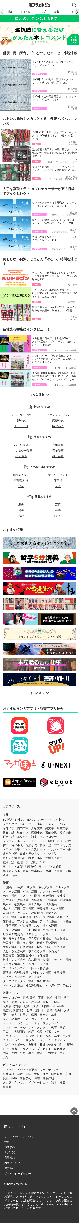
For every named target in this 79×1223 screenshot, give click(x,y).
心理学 (58, 516)
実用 (68, 1074)
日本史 (44, 1014)
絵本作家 (37, 871)
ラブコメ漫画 (11, 964)
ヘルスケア (27, 1027)
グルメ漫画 (62, 887)
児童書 (58, 871)
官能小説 (51, 832)
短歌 (34, 862)
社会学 (35, 1002)
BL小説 (7, 819)
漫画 (6, 882)
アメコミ (23, 913)
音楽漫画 (48, 895)
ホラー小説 (21, 426)
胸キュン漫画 (25, 942)
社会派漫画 (27, 947)
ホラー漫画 (10, 895)
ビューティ (33, 1023)
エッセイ (22, 836)
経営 (66, 997)
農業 (49, 1010)
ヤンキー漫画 (62, 959)
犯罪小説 (8, 862)
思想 (23, 1053)
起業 (21, 486)
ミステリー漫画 (30, 895)
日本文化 (51, 1053)
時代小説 (58, 426)
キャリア (8, 1069)
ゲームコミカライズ (35, 964)
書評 (40, 1053)
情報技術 (25, 1078)
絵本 (25, 871)
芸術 (58, 504)
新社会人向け (21, 475)
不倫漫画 (54, 951)
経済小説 (65, 832)
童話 (6, 875)
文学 (66, 1010)
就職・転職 (10, 1078)
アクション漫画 (27, 921)
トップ (42, 11)
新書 (14, 1049)
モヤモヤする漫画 (14, 938)
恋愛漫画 (21, 456)
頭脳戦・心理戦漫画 (15, 972)
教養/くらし (10, 993)
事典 (48, 871)
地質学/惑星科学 (13, 1010)
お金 (58, 486)
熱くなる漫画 (36, 951)
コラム (18, 1040)
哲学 (21, 510)
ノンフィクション (14, 1082)
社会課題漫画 (34, 985)
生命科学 (58, 1006)
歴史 (21, 504)
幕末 (54, 1014)
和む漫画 (34, 959)
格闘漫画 (37, 913)
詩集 (34, 836)
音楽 (48, 1036)
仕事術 (58, 480)
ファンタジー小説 (58, 415)
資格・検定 (41, 1074)
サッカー (31, 1040)
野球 (70, 1044)
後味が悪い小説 (30, 854)
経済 (6, 1002)
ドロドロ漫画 (31, 930)
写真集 (66, 1036)
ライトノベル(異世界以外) (19, 866)
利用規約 (9, 1157)
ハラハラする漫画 (54, 930)
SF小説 (21, 420)
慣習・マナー (53, 1031)
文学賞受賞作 (53, 858)
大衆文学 (37, 828)
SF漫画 (19, 887)
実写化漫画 (10, 947)
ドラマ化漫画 (11, 930)
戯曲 (51, 841)
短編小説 (31, 845)
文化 (62, 1053)
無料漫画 (8, 921)
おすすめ (25, 11)
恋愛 (40, 1031)
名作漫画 (42, 955)
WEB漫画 (8, 913)
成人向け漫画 (11, 908)
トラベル (8, 1023)
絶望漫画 (59, 947)
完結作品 (51, 913)
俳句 (42, 862)
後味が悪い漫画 (47, 942)
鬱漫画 (47, 959)
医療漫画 (42, 908)
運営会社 (9, 1168)
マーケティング (58, 475)
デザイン (59, 1040)
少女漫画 (58, 456)
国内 (14, 1053)
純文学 (49, 828)
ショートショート (34, 841)
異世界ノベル (11, 871)
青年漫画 (58, 450)
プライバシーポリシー (17, 1173)
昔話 (14, 875)
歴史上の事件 (11, 1019)
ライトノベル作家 (50, 866)
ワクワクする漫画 (39, 938)
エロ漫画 (65, 921)
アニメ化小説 (62, 845)
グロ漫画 (25, 925)
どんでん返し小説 (34, 849)
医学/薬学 (29, 997)
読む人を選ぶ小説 (14, 858)
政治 (35, 1006)
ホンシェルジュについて (19, 1136)
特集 (10, 11)
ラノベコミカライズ (15, 968)
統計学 (39, 1010)
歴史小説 (22, 832)
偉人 (14, 1014)
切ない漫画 (44, 947)
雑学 (54, 1082)
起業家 (7, 1086)
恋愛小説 (58, 420)
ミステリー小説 (21, 415)
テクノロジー (11, 997)
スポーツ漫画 (11, 891)
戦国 (34, 1014)
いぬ (25, 1019)
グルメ (44, 1019)
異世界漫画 (35, 904)
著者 (62, 1082)
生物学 (45, 1006)
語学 (28, 1074)
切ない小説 (50, 854)
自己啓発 (56, 1074)
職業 (37, 1078)
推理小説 (22, 862)
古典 (6, 845)
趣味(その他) (48, 1044)
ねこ (20, 1023)
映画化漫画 (61, 938)
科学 (58, 510)
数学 (27, 1006)
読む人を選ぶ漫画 (14, 951)
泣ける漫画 (10, 917)
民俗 (6, 1057)
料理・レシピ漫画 (14, 959)
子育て (7, 1031)
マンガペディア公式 (58, 985)
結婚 (62, 1027)
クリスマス (27, 1049)
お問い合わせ (12, 1163)
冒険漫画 (65, 900)
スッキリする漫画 (45, 925)
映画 (40, 1036)
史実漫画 (59, 972)
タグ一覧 (9, 1152)
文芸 (6, 815)
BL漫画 (7, 887)
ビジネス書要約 (27, 1069)
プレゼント (44, 1049)
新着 (56, 11)
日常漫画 (51, 900)
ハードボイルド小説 (51, 819)
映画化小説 (10, 854)
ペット (55, 1019)
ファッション (51, 1023)
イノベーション (38, 1082)
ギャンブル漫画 (13, 985)
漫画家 (7, 904)
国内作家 (22, 828)
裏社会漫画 (44, 981)
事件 (31, 1053)
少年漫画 (58, 445)
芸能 (57, 1036)
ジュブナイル (11, 841)
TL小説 (30, 819)
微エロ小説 (35, 858)
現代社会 (59, 1049)
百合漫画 (28, 908)
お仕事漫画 (10, 925)
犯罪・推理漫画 (44, 917)
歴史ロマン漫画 (41, 972)
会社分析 (8, 1074)
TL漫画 (30, 887)
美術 (61, 1044)
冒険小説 (45, 845)
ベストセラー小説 (59, 849)
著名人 (7, 1040)
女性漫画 (62, 895)
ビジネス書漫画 (13, 934)
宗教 (21, 516)
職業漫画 (51, 904)
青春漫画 (25, 917)
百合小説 (8, 836)
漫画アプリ (64, 917)
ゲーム (18, 1036)
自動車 (32, 1044)
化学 (49, 997)
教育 (54, 1027)
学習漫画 (8, 942)
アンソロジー (48, 836)
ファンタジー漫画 (21, 450)
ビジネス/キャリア (15, 1065)
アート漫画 (35, 977)
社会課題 (48, 1078)
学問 (58, 997)
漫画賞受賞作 (25, 955)
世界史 (24, 1014)
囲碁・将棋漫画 (41, 968)
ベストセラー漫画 (37, 934)
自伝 (6, 1049)
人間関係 (20, 1031)
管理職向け (21, 480)
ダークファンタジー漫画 (18, 981)
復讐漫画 (8, 955)
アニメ (7, 1036)
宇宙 (41, 997)
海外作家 (8, 828)
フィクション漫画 (14, 977)
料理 (31, 1031)
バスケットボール (14, 1044)
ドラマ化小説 (11, 849)
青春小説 (8, 832)
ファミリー (10, 1027)
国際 (6, 1053)
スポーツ (45, 1040)
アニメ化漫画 (48, 921)
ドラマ (30, 1036)
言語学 (24, 1002)
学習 (20, 1074)
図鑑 (68, 871)
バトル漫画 (21, 445)
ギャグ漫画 (45, 887)
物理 (58, 1010)
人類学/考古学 (12, 1006)
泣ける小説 (64, 841)
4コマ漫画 (57, 908)
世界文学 (62, 828)
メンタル (42, 1027)
